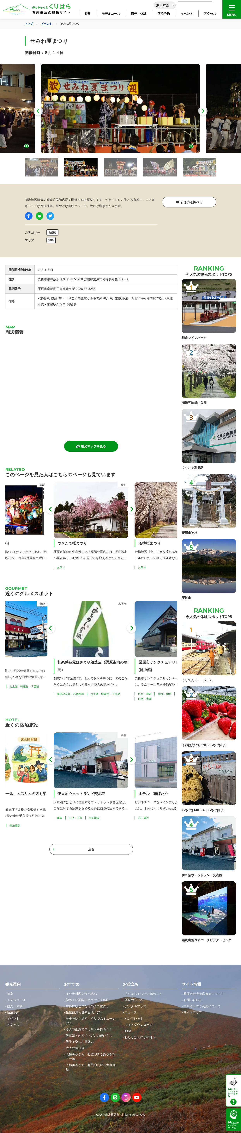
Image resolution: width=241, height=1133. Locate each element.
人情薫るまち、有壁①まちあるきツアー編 (90, 1056)
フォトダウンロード (139, 1025)
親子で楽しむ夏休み (80, 1042)
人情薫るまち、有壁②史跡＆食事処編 (90, 1067)
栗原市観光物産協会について (204, 994)
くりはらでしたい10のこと (143, 994)
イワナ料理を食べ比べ (81, 994)
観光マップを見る (91, 446)
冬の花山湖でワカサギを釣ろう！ (89, 1029)
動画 (128, 1031)
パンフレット (134, 1018)
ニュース (131, 1012)
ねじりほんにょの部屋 (140, 1037)
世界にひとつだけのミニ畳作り (87, 1006)
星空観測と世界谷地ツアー (84, 1012)
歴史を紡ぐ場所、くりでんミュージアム (90, 1020)
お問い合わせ (193, 1000)
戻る (73, 849)
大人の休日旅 (75, 1048)
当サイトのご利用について (202, 1006)
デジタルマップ (135, 1006)
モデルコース (16, 1000)
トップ (29, 23)
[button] (38, 111)
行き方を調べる (189, 202)
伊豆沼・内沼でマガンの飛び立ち (89, 1035)
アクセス (13, 1025)
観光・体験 (14, 1006)
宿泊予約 (13, 1012)
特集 (10, 994)
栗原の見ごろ (134, 1000)
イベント (46, 23)
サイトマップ (193, 1012)
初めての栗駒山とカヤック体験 (87, 1000)
